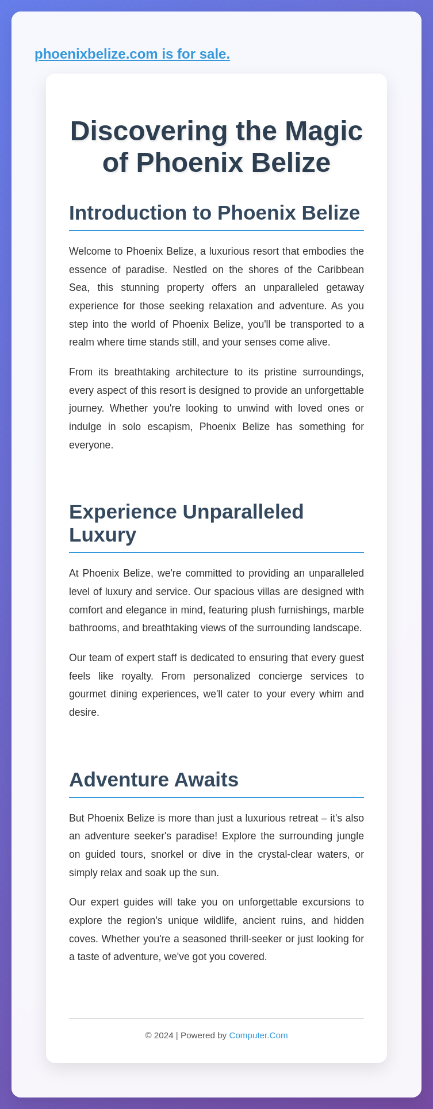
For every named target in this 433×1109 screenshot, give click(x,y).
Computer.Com (258, 1035)
